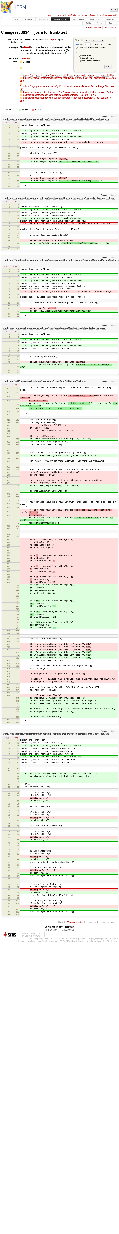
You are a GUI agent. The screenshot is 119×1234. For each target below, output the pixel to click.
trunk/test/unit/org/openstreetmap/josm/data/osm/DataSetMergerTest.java (44, 381)
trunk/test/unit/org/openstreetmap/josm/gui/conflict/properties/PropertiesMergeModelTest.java (56, 733)
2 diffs (109, 92)
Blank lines (86, 55)
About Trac (83, 15)
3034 (25, 32)
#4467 (26, 47)
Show (79, 44)
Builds (88, 23)
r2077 (6, 201)
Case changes (87, 58)
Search (112, 23)
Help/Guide (71, 15)
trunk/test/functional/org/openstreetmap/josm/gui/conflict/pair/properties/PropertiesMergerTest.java (59, 198)
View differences (82, 40)
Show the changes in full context (91, 47)
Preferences (59, 15)
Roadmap (110, 19)
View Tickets (78, 19)
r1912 (6, 332)
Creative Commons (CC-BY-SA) (55, 941)
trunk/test (58, 32)
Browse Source (60, 19)
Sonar (99, 23)
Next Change (109, 27)
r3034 (15, 122)
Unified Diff (51, 930)
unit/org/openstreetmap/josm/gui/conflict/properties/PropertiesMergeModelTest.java (66, 97)
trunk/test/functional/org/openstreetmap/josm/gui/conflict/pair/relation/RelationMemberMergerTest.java (61, 260)
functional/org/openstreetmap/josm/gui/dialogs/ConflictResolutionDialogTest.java (64, 92)
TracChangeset (74, 922)
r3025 (6, 385)
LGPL (108, 941)
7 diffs (92, 95)
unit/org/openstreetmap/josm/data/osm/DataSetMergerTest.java (56, 95)
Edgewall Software (33, 936)
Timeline (28, 19)
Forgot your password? (108, 15)
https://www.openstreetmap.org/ (103, 939)
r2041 (6, 122)
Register (93, 15)
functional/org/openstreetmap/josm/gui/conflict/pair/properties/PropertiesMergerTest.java (68, 78)
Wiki (17, 19)
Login (50, 15)
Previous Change (94, 27)
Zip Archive (68, 930)
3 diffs (110, 75)
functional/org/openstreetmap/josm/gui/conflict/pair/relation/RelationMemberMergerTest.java (67, 86)
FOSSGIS (53, 939)
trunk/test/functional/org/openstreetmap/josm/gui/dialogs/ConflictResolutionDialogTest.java (54, 328)
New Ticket (95, 19)
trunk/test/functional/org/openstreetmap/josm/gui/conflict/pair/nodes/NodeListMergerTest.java (56, 119)
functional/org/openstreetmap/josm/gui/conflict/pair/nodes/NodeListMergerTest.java (63, 75)
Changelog (43, 19)
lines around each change (99, 44)
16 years (53, 39)
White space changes (90, 61)
